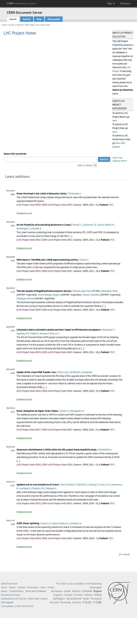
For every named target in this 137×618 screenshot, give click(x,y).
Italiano (88, 594)
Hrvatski (78, 594)
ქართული (59, 598)
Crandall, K (36, 228)
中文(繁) (97, 602)
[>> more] (124, 554)
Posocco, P (46, 523)
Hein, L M (104, 484)
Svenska (76, 602)
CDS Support (7, 602)
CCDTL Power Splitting (28, 523)
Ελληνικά (87, 591)
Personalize (54, 19)
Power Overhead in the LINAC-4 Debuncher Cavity (41, 193)
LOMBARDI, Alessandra (81, 372)
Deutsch (76, 591)
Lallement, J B (89, 224)
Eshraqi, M (93, 484)
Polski (86, 598)
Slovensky (65, 602)
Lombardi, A (25, 488)
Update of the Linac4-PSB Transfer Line (36, 372)
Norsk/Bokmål (73, 598)
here (114, 120)
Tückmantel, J (74, 193)
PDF (111, 204)
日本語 (98, 594)
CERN (21, 3)
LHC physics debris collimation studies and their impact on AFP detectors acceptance (58, 329)
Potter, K (35, 333)
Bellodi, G (82, 484)
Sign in (111, 3)
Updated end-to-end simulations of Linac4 (38, 484)
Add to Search (85, 165)
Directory (125, 3)
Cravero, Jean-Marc (82, 290)
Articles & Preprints (15, 25)
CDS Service (21, 598)
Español (58, 594)
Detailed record (24, 213)
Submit (27, 19)
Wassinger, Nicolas (25, 298)
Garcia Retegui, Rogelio (49, 294)
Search (13, 19)
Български (56, 591)
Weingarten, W (77, 410)
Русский (54, 602)
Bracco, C (54, 333)
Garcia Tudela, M (106, 224)
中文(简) (86, 602)
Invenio (16, 594)
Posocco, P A (38, 488)
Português (96, 598)
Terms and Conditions (36, 591)
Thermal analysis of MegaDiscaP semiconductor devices (44, 290)
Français (68, 594)
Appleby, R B (23, 333)
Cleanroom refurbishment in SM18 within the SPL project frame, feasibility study (56, 449)
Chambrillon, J (105, 449)
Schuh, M (84, 259)
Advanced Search (120, 161)
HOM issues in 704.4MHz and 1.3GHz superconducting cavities (47, 259)
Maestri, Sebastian (91, 294)
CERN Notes (29, 25)
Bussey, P (44, 333)
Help (39, 19)
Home (4, 25)
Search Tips (117, 158)
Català (67, 591)
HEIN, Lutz (63, 372)
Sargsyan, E (51, 488)
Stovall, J (77, 224)
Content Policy (16, 591)
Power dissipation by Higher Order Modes (37, 410)
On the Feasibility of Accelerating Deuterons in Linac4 (44, 224)
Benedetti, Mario (110, 290)
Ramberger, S (23, 228)
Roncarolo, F (108, 329)
